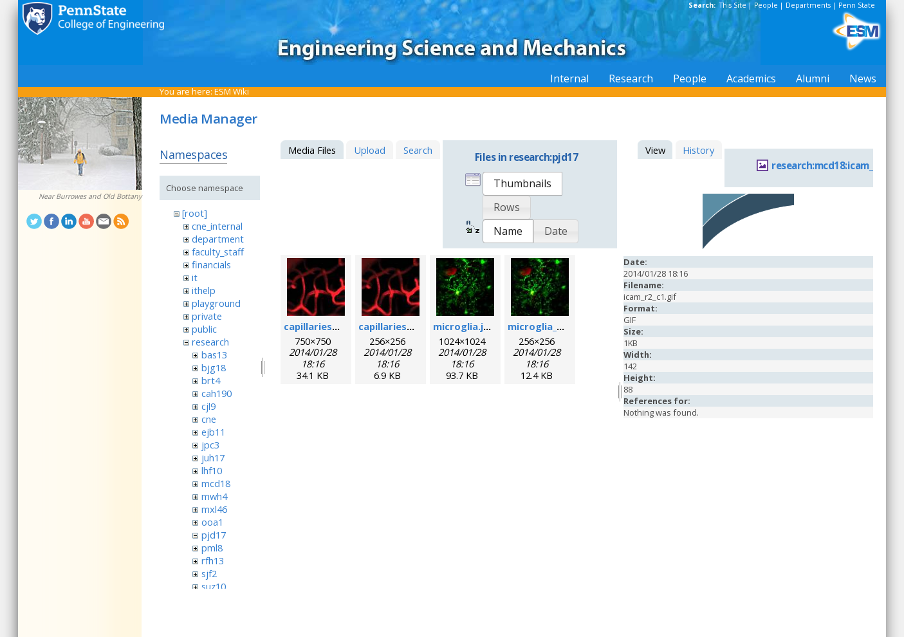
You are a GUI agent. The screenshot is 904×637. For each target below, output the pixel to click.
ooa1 (212, 521)
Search (417, 149)
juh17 (213, 457)
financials (211, 264)
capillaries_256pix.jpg (407, 326)
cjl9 (208, 406)
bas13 (214, 354)
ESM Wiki (231, 91)
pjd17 (213, 534)
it (195, 277)
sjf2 (209, 573)
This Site (732, 5)
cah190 (216, 393)
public (204, 328)
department (218, 238)
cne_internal (217, 225)
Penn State (856, 5)
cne (208, 418)
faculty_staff (218, 251)
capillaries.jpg (316, 326)
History (698, 149)
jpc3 (210, 444)
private (207, 315)
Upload (369, 149)
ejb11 (213, 431)
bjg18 (213, 367)
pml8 (212, 547)
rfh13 (212, 560)
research (210, 341)
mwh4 (214, 496)
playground (216, 303)
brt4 (210, 380)
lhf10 (211, 470)
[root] (194, 213)
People (766, 5)
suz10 (213, 586)
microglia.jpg (464, 326)
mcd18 (215, 483)
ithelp (204, 290)
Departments (808, 5)
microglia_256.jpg (548, 326)
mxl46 (214, 509)
